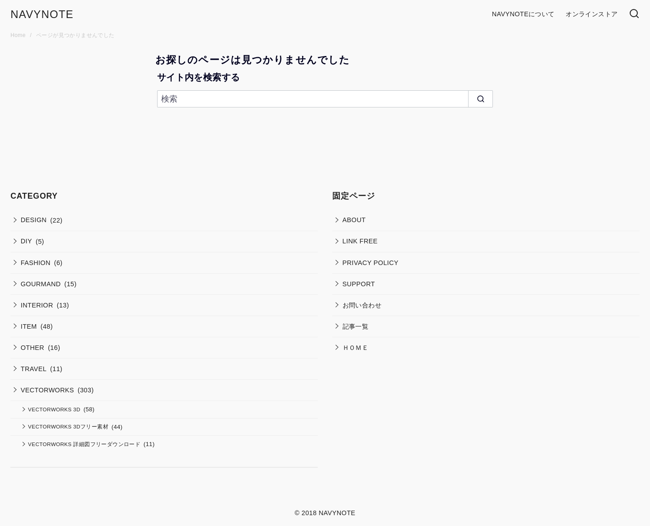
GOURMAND (41, 284)
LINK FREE (360, 241)
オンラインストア (592, 14)
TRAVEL (33, 368)
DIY (26, 241)
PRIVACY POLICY (371, 262)
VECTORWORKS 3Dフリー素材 (68, 426)
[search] (480, 99)
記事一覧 (356, 326)
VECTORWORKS (47, 390)
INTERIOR (37, 305)
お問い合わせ (362, 305)
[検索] (634, 14)
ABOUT (354, 219)
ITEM (29, 326)
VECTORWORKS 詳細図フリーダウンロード (84, 444)
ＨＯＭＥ (356, 347)
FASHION (36, 262)
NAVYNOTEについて (523, 14)
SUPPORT (359, 284)
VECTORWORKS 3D (54, 409)
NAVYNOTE (42, 14)
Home (18, 35)
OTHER (32, 347)
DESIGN (34, 219)
